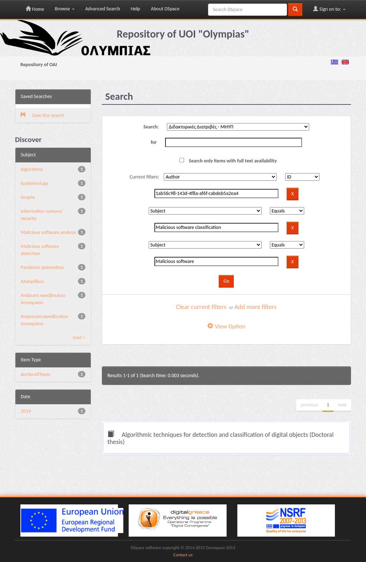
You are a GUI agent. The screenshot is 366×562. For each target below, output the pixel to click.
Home (35, 9)
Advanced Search (102, 9)
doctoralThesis (35, 374)
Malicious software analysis (48, 232)
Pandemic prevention (42, 267)
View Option (226, 326)
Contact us (183, 554)
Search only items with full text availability (228, 161)
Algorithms (32, 169)
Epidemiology (34, 183)
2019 (26, 411)
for (154, 142)
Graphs (28, 197)
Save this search (42, 115)
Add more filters (255, 307)
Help (135, 9)
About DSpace (165, 9)
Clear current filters (201, 307)
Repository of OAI (38, 65)
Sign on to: (329, 9)
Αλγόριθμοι (32, 281)
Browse (64, 9)
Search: (151, 127)
